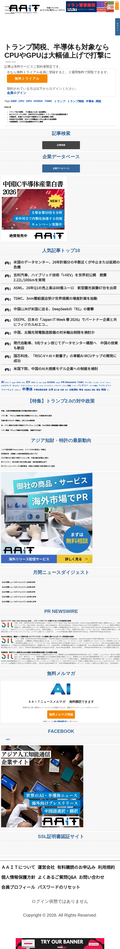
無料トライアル (117, 5)
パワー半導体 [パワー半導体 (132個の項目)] (93, 411)
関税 (98, 101)
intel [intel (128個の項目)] (40, 408)
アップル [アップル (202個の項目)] (88, 408)
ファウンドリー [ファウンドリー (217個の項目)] (104, 411)
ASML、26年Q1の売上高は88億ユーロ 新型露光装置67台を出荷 (65, 313)
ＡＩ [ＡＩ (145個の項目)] (108, 415)
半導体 (90, 101)
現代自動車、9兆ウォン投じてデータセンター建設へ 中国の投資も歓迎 (66, 371)
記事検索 (61, 151)
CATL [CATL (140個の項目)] (23, 408)
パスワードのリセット (59, 912)
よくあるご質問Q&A (57, 902)
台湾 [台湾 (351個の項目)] (50, 415)
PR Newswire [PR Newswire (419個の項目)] (68, 407)
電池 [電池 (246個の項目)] (98, 415)
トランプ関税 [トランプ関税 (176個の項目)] (66, 411)
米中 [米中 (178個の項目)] (66, 415)
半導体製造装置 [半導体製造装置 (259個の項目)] (40, 415)
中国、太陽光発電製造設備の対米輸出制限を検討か (54, 357)
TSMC (48, 101)
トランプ (59, 101)
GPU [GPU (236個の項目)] (33, 408)
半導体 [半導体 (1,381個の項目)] (27, 415)
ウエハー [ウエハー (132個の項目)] (108, 408)
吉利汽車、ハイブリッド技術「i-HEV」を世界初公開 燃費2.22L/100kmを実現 (60, 303)
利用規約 (106, 892)
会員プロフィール (18, 912)
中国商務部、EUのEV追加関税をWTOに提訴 (26, 121)
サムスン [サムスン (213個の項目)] (16, 411)
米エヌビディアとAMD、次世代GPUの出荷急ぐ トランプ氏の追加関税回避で (38, 114)
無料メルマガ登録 (61, 740)
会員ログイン (16, 93)
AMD (14, 101)
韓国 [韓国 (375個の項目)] (103, 415)
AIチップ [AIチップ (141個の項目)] (8, 408)
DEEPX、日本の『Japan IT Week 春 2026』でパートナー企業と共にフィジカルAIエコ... (65, 347)
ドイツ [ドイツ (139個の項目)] (74, 411)
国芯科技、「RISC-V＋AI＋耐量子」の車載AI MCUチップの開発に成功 (65, 384)
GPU (29, 101)
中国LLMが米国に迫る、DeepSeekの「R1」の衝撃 (54, 334)
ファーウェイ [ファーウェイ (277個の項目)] (7, 415)
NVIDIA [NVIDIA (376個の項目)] (51, 407)
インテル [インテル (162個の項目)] (96, 408)
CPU (21, 101)
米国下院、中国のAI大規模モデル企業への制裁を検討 (56, 394)
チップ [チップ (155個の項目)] (36, 411)
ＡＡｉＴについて (18, 892)
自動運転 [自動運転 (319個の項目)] (73, 415)
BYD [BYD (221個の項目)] (19, 408)
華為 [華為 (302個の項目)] (81, 415)
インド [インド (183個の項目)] (102, 408)
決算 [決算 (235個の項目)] (62, 415)
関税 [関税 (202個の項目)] (93, 415)
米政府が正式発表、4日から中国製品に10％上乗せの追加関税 (32, 119)
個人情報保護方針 (60, 747)
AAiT (8, 765)
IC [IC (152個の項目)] (37, 408)
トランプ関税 (75, 101)
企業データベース (61, 187)
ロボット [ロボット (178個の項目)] (18, 415)
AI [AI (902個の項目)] (2, 407)
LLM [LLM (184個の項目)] (44, 408)
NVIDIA (38, 101)
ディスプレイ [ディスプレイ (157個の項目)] (48, 411)
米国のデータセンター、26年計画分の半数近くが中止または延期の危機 (67, 290)
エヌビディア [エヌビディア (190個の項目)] (6, 411)
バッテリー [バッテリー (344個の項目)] (82, 411)
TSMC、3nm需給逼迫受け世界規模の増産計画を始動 (55, 323)
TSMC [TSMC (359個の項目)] (80, 407)
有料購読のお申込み (76, 892)
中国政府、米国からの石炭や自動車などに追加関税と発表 (31, 117)
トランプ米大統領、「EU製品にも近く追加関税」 (28, 112)
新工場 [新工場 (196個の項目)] (56, 415)
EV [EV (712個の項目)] (28, 407)
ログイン (117, 26)
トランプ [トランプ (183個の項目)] (57, 411)
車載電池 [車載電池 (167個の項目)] (87, 415)
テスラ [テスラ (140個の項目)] (41, 411)
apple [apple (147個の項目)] (14, 408)
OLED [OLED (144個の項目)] (58, 408)
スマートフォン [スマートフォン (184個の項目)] (27, 411)
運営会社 (46, 892)
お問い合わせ (91, 902)
